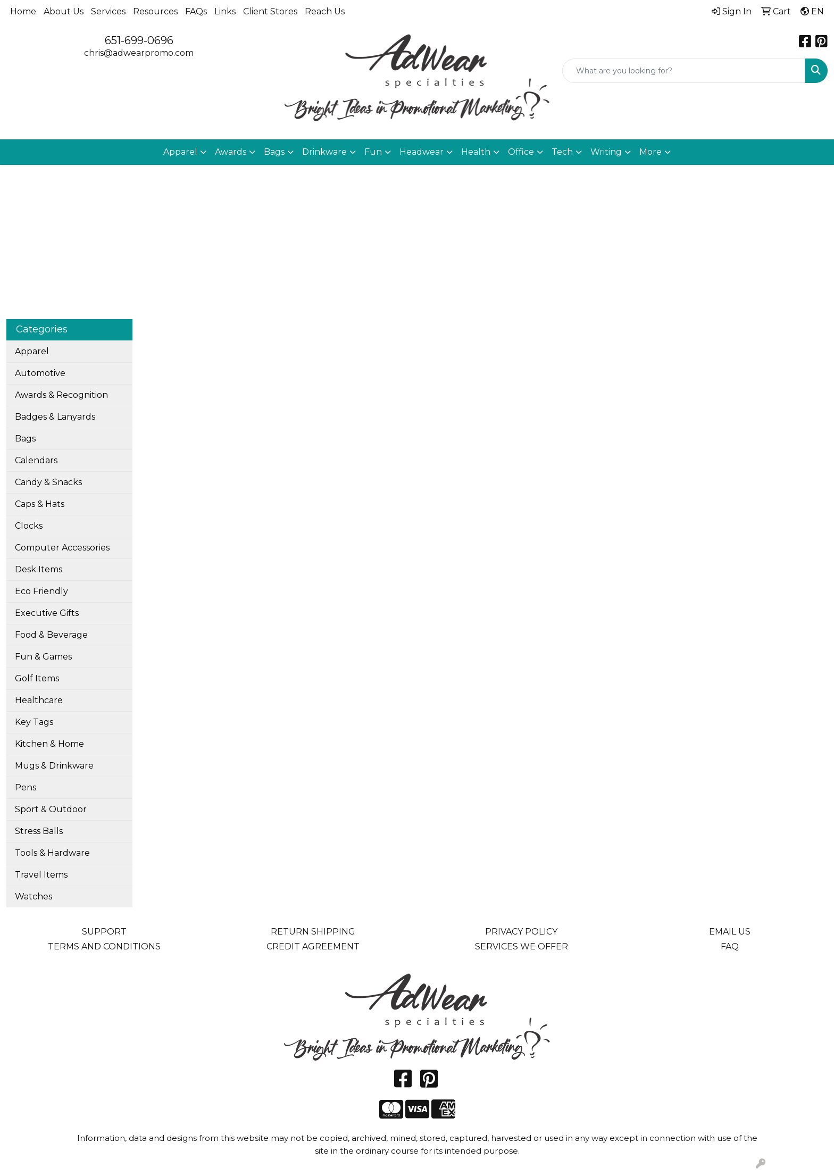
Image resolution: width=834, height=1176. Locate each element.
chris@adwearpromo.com (139, 53)
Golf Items (37, 678)
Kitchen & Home (49, 744)
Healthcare (39, 700)
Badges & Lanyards (55, 417)
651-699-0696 (139, 40)
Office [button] (521, 152)
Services (108, 11)
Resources (155, 11)
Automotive (40, 373)
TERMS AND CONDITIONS (104, 946)
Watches (33, 896)
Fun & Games (43, 657)
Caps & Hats (39, 504)
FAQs (196, 11)
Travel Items (41, 875)
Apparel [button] (180, 152)
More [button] (650, 152)
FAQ (730, 946)
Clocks (29, 526)
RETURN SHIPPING (313, 932)
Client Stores (270, 11)
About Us (64, 11)
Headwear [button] (421, 152)
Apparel (32, 351)
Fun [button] (373, 152)
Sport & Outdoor (51, 809)
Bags (25, 438)
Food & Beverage (51, 635)
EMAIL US (729, 932)
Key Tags (34, 722)
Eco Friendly (41, 591)
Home (23, 11)
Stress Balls (39, 831)
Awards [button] (230, 152)
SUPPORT (104, 932)
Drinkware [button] (324, 152)
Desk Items (38, 569)
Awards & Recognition (61, 395)
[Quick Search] (683, 71)
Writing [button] (606, 152)
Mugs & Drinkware (54, 766)
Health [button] (475, 152)
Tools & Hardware (52, 853)
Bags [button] (274, 152)
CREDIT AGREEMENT (313, 946)
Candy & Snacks (48, 482)
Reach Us (325, 11)
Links (225, 11)
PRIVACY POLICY (521, 932)
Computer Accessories (62, 548)
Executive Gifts (47, 613)
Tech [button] (562, 152)
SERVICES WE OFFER (521, 946)
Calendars (36, 460)
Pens (25, 787)
